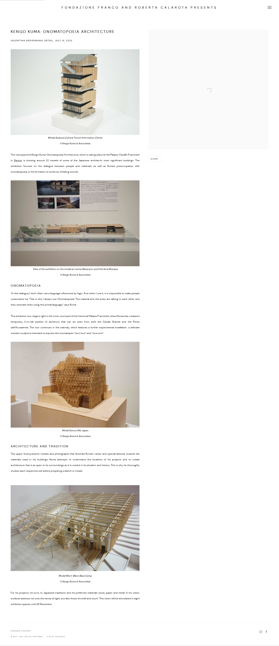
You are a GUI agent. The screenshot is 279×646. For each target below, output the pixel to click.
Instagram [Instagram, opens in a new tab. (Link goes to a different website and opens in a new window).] (260, 632)
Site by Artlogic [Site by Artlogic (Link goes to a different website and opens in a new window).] (56, 637)
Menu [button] (269, 7)
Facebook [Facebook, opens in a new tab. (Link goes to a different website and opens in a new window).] (266, 632)
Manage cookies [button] (21, 631)
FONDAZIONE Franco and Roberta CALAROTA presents (139, 8)
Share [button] (154, 159)
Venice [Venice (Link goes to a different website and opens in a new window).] (18, 160)
